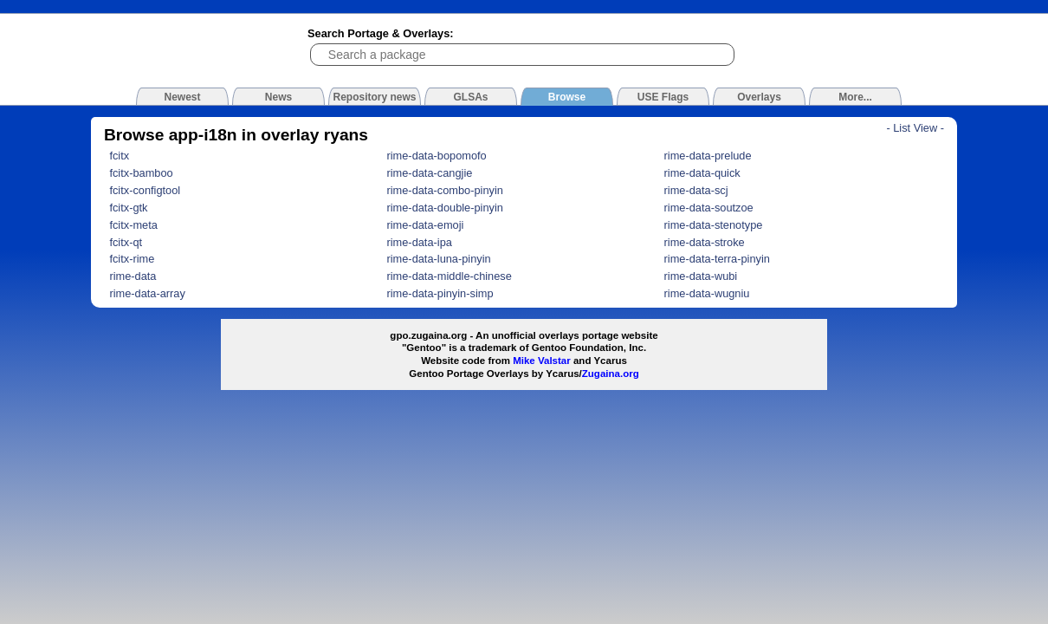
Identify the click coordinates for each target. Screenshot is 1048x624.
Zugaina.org (610, 373)
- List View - (915, 127)
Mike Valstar (542, 360)
